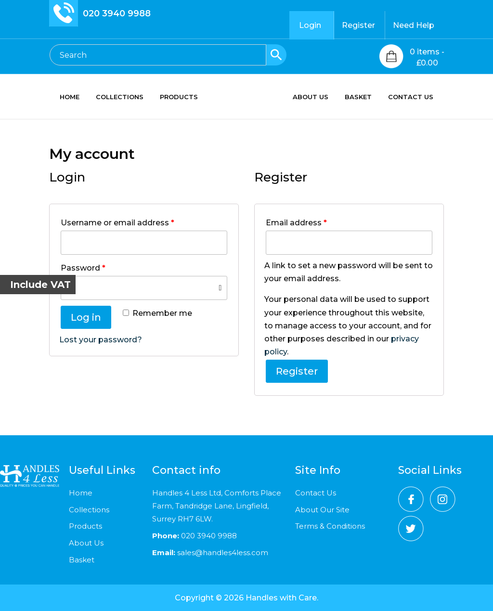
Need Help (413, 25)
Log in (86, 317)
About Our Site (322, 509)
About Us (86, 542)
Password (83, 268)
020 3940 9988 (117, 13)
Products (85, 526)
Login (310, 25)
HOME (64, 97)
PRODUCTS (174, 97)
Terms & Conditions (330, 526)
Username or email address (117, 222)
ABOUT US (316, 97)
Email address (296, 222)
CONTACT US (416, 97)
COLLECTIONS (114, 97)
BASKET (363, 97)
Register (358, 25)
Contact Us (315, 492)
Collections (89, 509)
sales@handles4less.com (221, 552)
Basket (81, 559)
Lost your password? (100, 339)
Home (80, 492)
